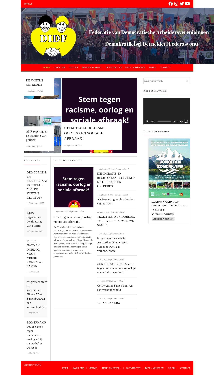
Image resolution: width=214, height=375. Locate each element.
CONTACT (165, 67)
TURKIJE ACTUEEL (92, 67)
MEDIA (152, 67)
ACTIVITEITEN (114, 67)
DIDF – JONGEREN (135, 67)
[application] (166, 111)
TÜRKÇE (28, 4)
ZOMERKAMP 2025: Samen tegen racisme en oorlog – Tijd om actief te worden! (116, 268)
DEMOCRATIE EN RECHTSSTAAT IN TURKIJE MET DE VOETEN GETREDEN (37, 185)
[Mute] (181, 121)
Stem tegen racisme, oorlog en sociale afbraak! (85, 133)
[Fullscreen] (186, 121)
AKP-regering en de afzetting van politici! (37, 135)
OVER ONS (59, 67)
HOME (46, 67)
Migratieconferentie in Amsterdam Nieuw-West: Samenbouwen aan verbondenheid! (39, 294)
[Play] (147, 121)
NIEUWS (73, 67)
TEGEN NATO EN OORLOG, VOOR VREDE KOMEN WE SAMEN (116, 221)
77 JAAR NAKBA (108, 303)
